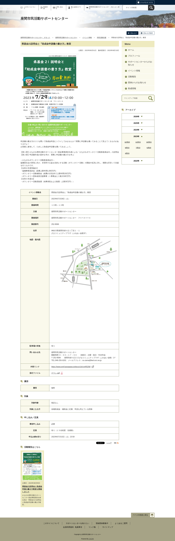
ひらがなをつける (146, 2)
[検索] (151, 7)
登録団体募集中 (102, 523)
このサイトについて (29, 7)
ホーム (131, 50)
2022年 (136, 161)
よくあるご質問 (121, 523)
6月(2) (149, 148)
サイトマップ (107, 527)
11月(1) (138, 142)
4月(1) (127, 153)
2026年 (136, 116)
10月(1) (149, 142)
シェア (109, 443)
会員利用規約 (68, 527)
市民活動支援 (101, 37)
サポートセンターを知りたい (77, 523)
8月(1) (127, 148)
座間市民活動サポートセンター (66, 37)
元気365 (91, 539)
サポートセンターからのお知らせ (140, 63)
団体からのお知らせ (137, 82)
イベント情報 (87, 37)
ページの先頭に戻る (140, 515)
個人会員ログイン (76, 7)
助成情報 (132, 88)
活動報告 (132, 76)
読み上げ (133, 33)
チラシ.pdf (57, 373)
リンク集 (92, 527)
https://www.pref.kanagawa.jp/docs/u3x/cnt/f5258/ (72, 367)
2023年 (136, 136)
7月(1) (138, 148)
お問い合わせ (59, 7)
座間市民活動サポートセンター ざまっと (35, 37)
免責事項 (78, 527)
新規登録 (45, 7)
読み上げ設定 (148, 33)
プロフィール (134, 56)
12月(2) (127, 142)
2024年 (136, 130)
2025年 (136, 123)
